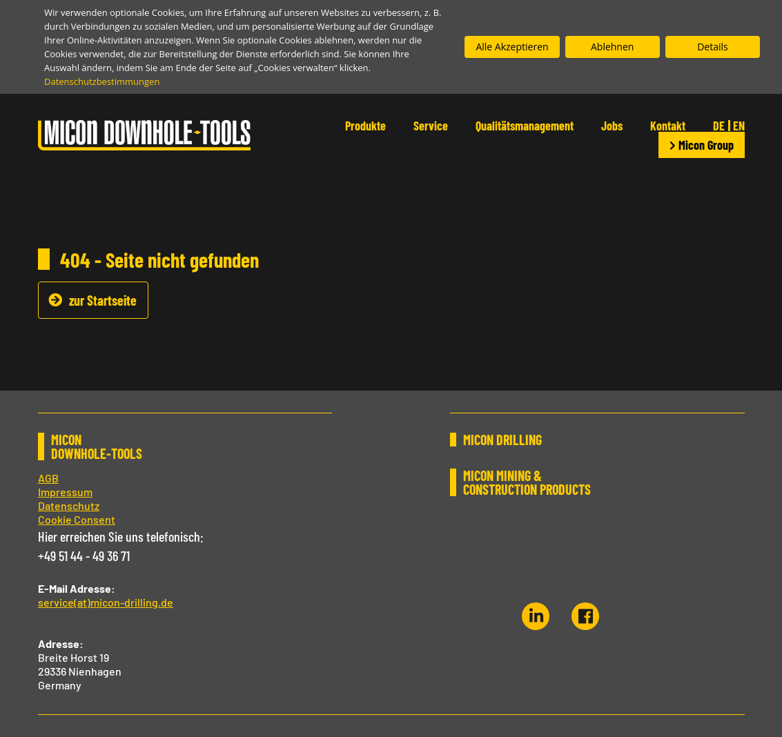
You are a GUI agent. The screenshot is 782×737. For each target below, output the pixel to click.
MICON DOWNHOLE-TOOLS (96, 446)
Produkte (365, 125)
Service (430, 125)
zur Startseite (103, 300)
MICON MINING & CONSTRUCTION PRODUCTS (527, 482)
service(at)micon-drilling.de (105, 602)
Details (712, 46)
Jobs (612, 125)
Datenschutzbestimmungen (101, 81)
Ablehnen (612, 46)
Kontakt (667, 125)
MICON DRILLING (502, 439)
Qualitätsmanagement (525, 125)
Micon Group (701, 145)
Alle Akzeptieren (512, 46)
